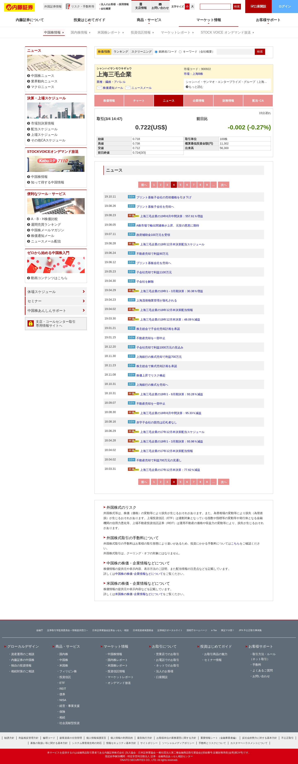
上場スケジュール (44, 134)
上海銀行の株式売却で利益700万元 (155, 356)
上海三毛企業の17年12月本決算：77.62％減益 (164, 469)
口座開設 (162, 677)
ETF (62, 682)
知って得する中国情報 (47, 182)
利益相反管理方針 (28, 737)
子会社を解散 (141, 281)
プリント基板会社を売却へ (149, 263)
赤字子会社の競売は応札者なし (152, 422)
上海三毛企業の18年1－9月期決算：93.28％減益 (165, 394)
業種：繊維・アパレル (111, 81)
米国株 (63, 665)
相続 (62, 717)
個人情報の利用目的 (122, 737)
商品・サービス (67, 646)
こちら (235, 543)
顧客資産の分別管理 (71, 737)
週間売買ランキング (46, 224)
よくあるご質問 (262, 670)
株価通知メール (113, 87)
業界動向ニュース (44, 81)
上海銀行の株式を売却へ (148, 384)
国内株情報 (79, 32)
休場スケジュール (42, 292)
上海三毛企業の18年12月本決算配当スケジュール (166, 244)
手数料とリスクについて (212, 743)
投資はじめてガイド (216, 646)
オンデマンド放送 (119, 682)
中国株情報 (52, 32)
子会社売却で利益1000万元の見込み (155, 347)
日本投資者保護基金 (143, 630)
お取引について (164, 646)
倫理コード (49, 737)
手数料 (256, 664)
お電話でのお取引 (167, 660)
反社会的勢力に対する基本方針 (259, 737)
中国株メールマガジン (47, 230)
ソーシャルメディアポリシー (178, 743)
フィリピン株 (68, 671)
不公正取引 (287, 737)
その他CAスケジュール (48, 140)
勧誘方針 (9, 737)
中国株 (63, 660)
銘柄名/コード (168, 51)
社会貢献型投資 (69, 723)
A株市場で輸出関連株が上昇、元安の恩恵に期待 (163, 225)
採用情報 (124, 4)
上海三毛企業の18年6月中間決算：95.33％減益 (164, 413)
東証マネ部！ (228, 630)
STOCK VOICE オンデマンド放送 (226, 32)
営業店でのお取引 (167, 654)
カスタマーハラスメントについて (249, 743)
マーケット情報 (116, 646)
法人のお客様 (108, 4)
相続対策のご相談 (22, 671)
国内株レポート (118, 660)
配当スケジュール (44, 129)
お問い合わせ (160, 6)
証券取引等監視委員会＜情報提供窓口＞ (67, 630)
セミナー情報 (213, 660)
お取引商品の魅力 (215, 654)
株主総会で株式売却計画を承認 (152, 366)
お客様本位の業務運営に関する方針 (176, 737)
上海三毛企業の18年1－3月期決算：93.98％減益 (165, 441)
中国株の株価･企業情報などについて (139, 573)
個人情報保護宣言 (96, 737)
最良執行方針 (144, 737)
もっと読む (196, 86)
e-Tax (214, 630)
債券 (62, 694)
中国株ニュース (42, 75)
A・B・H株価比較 (44, 219)
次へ (224, 185)
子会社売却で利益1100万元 (150, 272)
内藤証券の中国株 (22, 660)
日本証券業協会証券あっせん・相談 (110, 630)
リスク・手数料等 (82, 6)
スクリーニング (141, 51)
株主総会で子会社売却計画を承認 (154, 328)
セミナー (35, 301)
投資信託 (65, 677)
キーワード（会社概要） (199, 51)
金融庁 (39, 630)
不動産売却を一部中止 (146, 338)
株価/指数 (104, 51)
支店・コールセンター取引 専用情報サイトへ (56, 323)
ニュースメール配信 (46, 241)
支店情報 (140, 6)
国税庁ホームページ (197, 630)
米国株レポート (109, 32)
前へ (144, 185)
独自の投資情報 (21, 665)
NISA (62, 700)
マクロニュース (42, 87)
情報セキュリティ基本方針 (121, 743)
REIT (62, 688)
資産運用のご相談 (22, 654)
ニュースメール (141, 87)
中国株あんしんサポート (47, 310)
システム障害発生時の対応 (87, 743)
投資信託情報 (141, 32)
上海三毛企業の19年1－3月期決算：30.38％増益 (165, 291)
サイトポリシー (149, 743)
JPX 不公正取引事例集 (250, 630)
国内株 (63, 654)
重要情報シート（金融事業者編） (219, 737)
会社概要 (106, 8)
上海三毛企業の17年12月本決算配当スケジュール (166, 432)
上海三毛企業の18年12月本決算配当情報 (160, 310)
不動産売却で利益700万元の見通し (155, 460)
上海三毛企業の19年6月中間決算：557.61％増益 (165, 216)
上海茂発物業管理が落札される (152, 300)
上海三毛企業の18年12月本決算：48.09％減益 (164, 319)
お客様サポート (261, 646)
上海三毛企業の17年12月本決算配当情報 (160, 451)
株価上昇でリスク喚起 (146, 375)
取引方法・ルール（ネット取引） (263, 656)
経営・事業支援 (69, 705)
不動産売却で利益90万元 (148, 253)
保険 (62, 711)
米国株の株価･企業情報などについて (139, 594)
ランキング (121, 51)
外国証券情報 (53, 6)
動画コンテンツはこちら (49, 278)
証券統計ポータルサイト (170, 630)
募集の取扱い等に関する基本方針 (49, 743)
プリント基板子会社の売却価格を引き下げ (159, 197)
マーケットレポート (176, 32)
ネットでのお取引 (167, 665)
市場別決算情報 (42, 123)
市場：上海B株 (193, 73)
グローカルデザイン (23, 646)
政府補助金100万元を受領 (149, 234)
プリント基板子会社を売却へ (151, 206)
